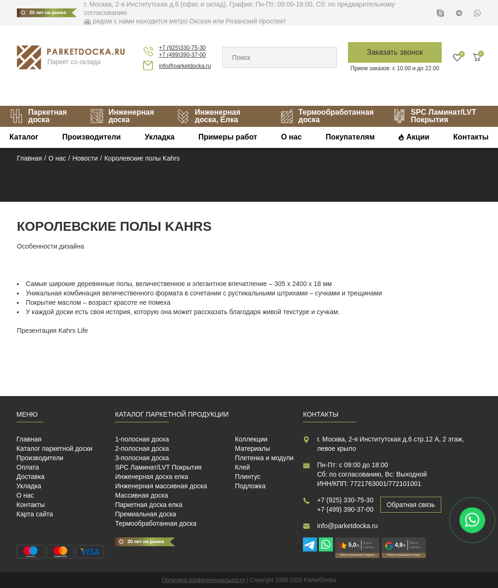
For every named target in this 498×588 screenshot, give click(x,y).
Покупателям (350, 137)
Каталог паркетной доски (54, 448)
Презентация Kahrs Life (52, 330)
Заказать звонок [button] (395, 52)
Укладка (159, 137)
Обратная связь (410, 504)
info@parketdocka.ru (185, 66)
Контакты (470, 137)
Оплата (27, 467)
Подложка (250, 486)
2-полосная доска (142, 448)
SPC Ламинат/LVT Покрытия (434, 116)
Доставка (30, 476)
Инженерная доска (122, 116)
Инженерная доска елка (151, 476)
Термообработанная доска (327, 116)
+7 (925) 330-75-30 (345, 500)
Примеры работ (227, 137)
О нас (291, 137)
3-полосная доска (142, 458)
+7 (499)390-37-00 (182, 54)
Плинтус (247, 476)
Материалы (252, 448)
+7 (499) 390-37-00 (345, 509)
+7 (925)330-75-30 (182, 47)
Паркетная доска (38, 116)
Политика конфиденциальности (203, 580)
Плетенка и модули (264, 458)
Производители (91, 137)
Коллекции (251, 439)
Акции (418, 137)
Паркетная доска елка (148, 504)
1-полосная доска (142, 439)
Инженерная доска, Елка (208, 116)
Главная (28, 439)
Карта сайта (34, 514)
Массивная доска (141, 495)
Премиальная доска (145, 514)
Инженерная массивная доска (161, 486)
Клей (242, 467)
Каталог (23, 137)
